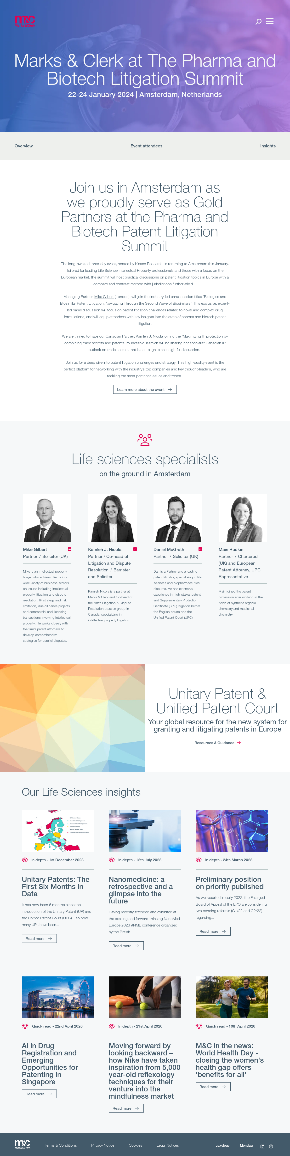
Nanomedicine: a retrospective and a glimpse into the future (141, 890)
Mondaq (246, 1145)
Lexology (222, 1145)
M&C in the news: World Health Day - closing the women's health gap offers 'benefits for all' (230, 1060)
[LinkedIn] (69, 549)
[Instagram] (271, 1149)
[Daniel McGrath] (178, 518)
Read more (35, 938)
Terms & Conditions (61, 1145)
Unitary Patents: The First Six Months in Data (56, 886)
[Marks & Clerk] (25, 25)
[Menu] (268, 21)
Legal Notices (168, 1145)
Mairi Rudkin (231, 549)
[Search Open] (258, 21)
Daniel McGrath (169, 549)
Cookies (135, 1145)
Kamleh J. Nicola (150, 336)
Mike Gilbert (104, 296)
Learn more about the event (141, 389)
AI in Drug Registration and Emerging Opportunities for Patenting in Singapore (50, 1063)
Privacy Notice (102, 1145)
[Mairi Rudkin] (243, 518)
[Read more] (58, 831)
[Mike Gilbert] (47, 518)
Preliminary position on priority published (230, 883)
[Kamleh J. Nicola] (112, 518)
